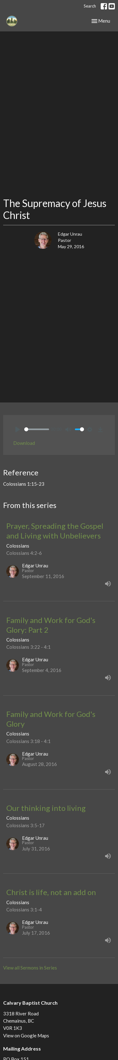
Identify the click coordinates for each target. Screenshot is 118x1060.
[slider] (36, 429)
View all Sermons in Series (30, 967)
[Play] (18, 429)
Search (90, 5)
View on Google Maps (26, 1035)
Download (24, 443)
